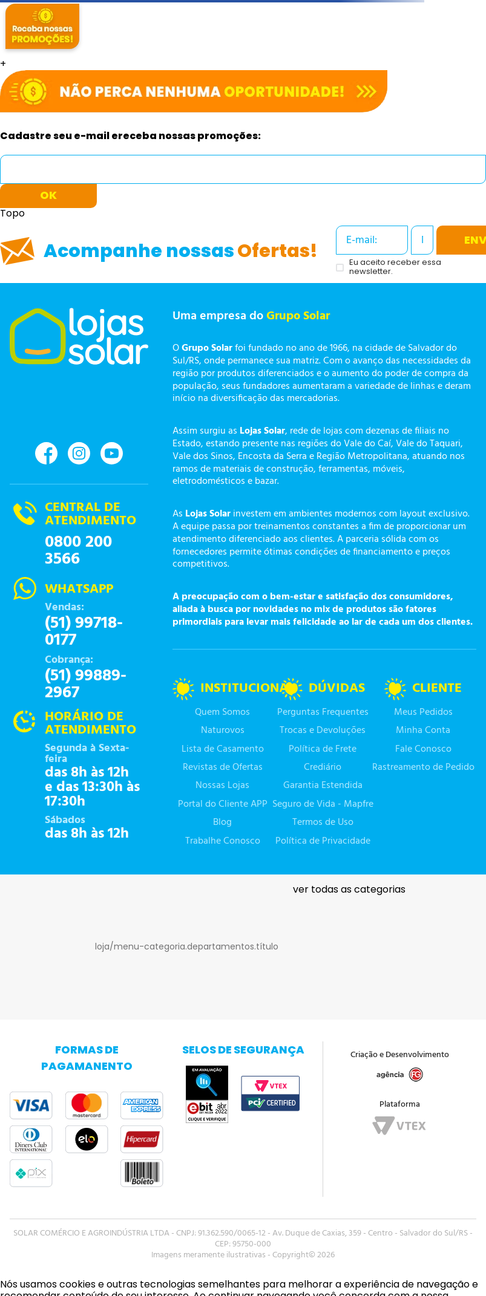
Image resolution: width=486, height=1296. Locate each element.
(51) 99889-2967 (85, 685)
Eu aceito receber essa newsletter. (395, 267)
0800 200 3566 (78, 551)
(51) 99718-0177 (84, 632)
